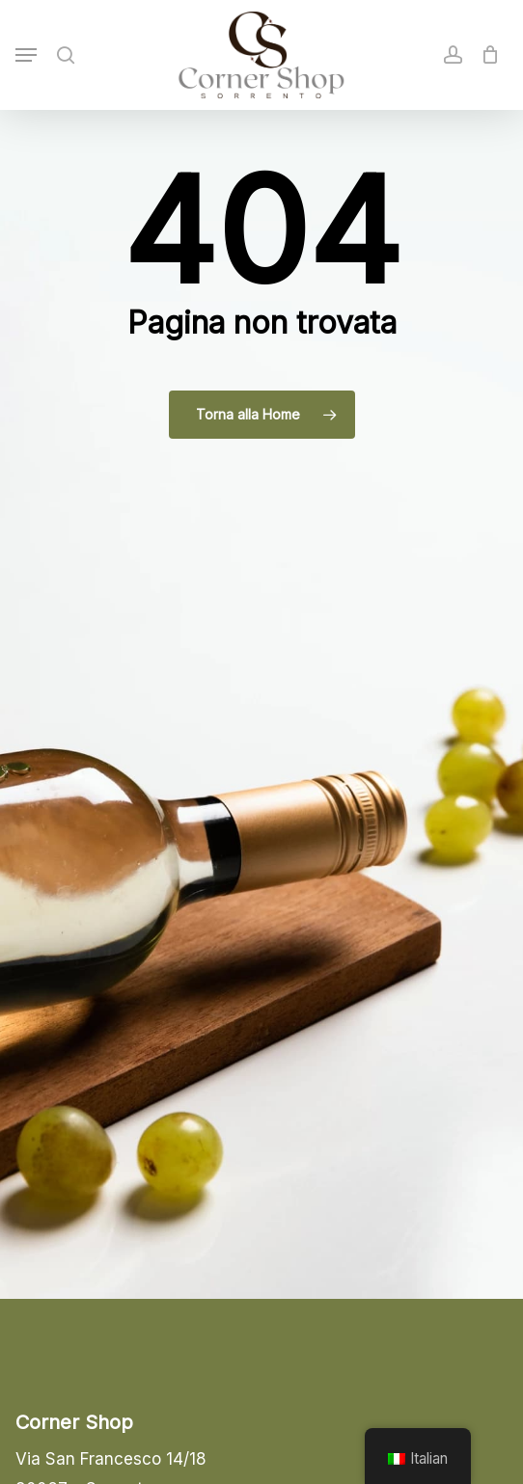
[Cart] (486, 55)
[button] (26, 55)
